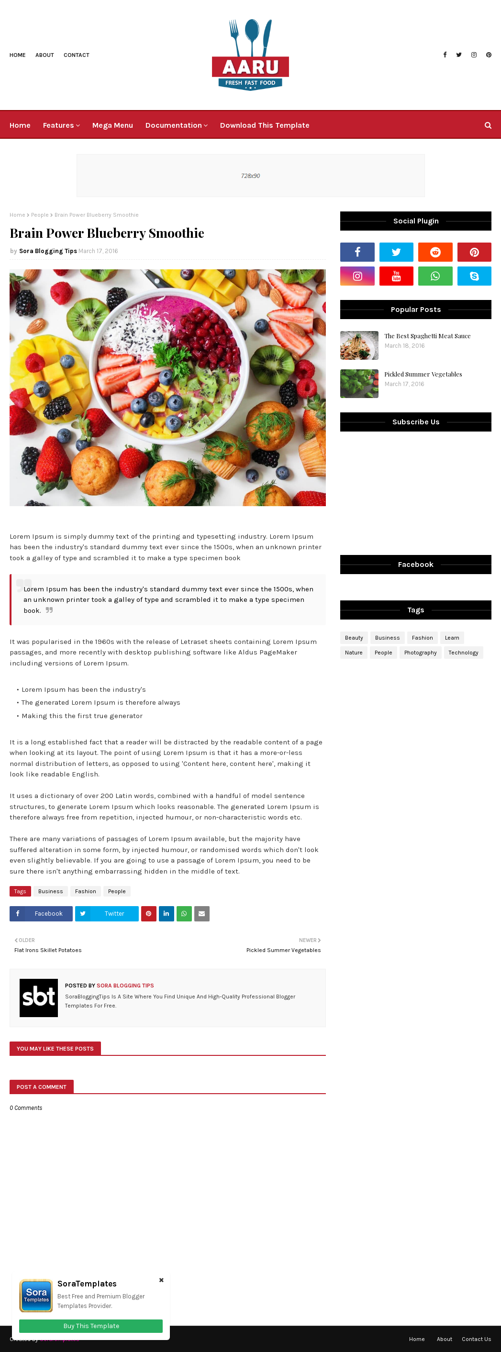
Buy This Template (91, 1326)
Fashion (85, 891)
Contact (76, 55)
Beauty (354, 637)
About (44, 55)
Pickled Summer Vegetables (423, 374)
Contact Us (476, 1339)
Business (50, 891)
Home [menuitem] (20, 125)
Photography (420, 652)
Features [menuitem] (58, 125)
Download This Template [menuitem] (265, 125)
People (40, 214)
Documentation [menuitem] (173, 125)
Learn (452, 637)
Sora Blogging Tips (48, 251)
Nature (354, 652)
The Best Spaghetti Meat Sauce (427, 336)
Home (18, 55)
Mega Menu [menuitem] (112, 125)
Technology (464, 652)
